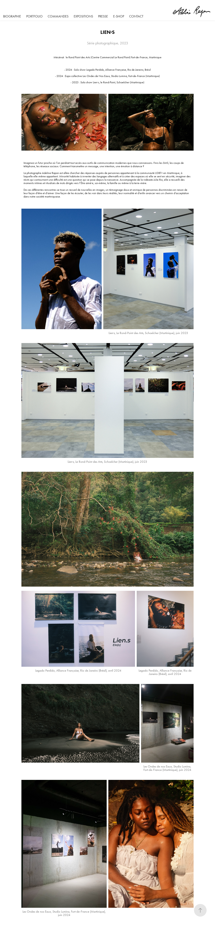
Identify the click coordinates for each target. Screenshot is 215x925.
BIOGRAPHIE (12, 16)
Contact (136, 16)
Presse (103, 16)
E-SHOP (118, 16)
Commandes (58, 16)
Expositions (83, 16)
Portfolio (34, 16)
